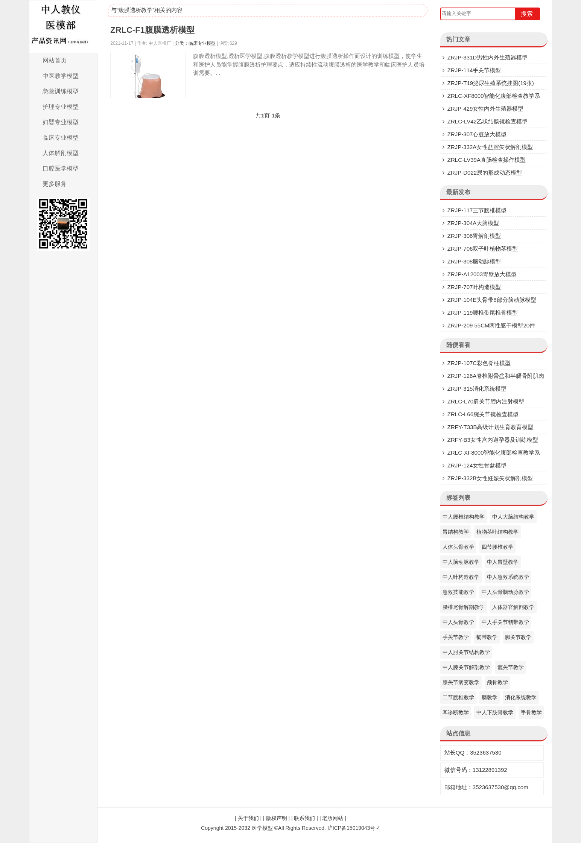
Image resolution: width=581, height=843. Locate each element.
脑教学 (489, 697)
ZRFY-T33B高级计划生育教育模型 (490, 427)
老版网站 (332, 818)
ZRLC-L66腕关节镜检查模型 (483, 414)
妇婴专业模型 (61, 122)
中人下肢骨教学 (494, 712)
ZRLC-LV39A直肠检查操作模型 (486, 160)
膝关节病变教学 (461, 682)
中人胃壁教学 (503, 562)
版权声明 (276, 818)
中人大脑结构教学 (513, 517)
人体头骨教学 (458, 547)
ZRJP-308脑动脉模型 (474, 261)
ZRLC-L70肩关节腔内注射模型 (485, 401)
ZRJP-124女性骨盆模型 (477, 465)
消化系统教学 (521, 697)
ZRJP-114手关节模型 (474, 70)
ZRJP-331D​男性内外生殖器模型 (487, 57)
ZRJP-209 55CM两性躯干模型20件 (491, 325)
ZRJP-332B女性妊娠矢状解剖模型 (490, 478)
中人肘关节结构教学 (466, 652)
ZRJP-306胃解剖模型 (474, 236)
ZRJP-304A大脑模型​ (473, 223)
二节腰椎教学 (458, 697)
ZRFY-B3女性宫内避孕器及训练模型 (492, 440)
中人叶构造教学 (461, 577)
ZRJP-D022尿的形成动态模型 (484, 172)
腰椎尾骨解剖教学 (464, 607)
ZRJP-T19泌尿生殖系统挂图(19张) (490, 83)
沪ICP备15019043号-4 (353, 828)
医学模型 (262, 828)
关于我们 (248, 818)
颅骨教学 (497, 682)
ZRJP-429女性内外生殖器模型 (485, 108)
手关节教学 (456, 637)
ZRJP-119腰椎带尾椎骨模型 (482, 312)
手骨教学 (531, 712)
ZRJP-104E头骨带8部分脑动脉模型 (491, 300)
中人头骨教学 (458, 622)
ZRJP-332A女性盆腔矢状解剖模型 (490, 147)
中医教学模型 (61, 76)
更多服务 (55, 184)
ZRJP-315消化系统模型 (477, 388)
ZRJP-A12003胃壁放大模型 (482, 274)
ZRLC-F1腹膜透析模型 (152, 30)
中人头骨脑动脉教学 (505, 592)
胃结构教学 (456, 532)
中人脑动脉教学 (461, 562)
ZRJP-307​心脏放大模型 (477, 134)
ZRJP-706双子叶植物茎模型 (482, 248)
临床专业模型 (61, 137)
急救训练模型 (61, 91)
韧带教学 (486, 637)
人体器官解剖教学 (513, 607)
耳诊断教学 (456, 712)
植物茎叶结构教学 (497, 532)
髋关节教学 (510, 667)
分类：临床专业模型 (195, 43)
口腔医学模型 (61, 168)
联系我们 (304, 818)
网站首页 (55, 60)
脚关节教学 (518, 637)
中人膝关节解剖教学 (466, 667)
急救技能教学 (458, 592)
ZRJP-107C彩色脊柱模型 (479, 363)
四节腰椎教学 (497, 547)
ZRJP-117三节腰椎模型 (477, 210)
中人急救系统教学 (508, 577)
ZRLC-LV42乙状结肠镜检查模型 (487, 121)
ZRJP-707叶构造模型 (474, 287)
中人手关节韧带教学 (505, 622)
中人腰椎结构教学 (464, 517)
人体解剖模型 (61, 153)
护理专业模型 (61, 106)
